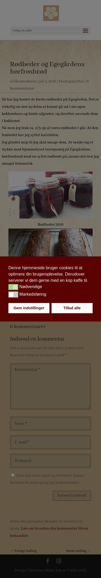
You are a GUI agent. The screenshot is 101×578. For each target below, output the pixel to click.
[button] (13, 287)
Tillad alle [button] (71, 308)
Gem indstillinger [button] (28, 308)
